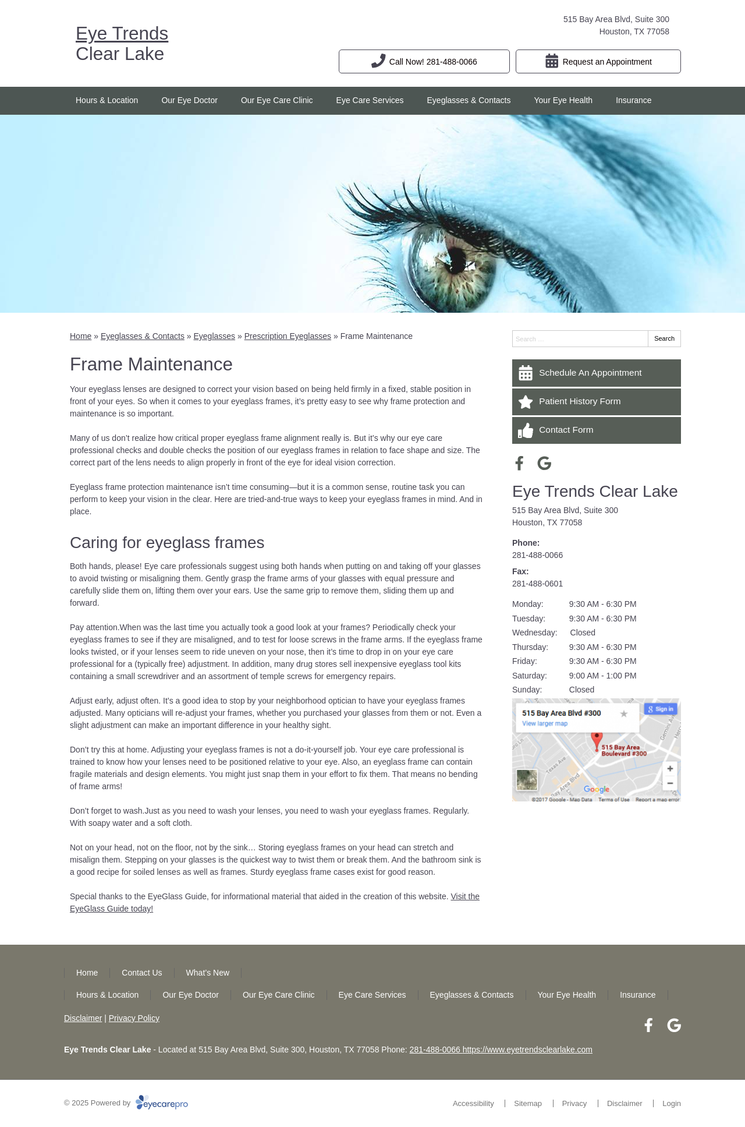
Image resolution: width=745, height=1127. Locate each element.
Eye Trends (122, 33)
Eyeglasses (214, 336)
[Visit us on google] (544, 463)
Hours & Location (107, 100)
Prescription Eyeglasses (287, 336)
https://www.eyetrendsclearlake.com (528, 1049)
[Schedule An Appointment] (596, 372)
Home (80, 336)
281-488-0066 (537, 555)
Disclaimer (83, 1018)
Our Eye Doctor (189, 100)
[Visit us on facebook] (519, 463)
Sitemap (528, 1103)
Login (671, 1103)
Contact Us (142, 972)
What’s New (207, 972)
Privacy (574, 1103)
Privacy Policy (134, 1018)
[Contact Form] (596, 430)
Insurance (633, 100)
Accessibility (473, 1103)
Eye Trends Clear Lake (595, 491)
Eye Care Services (370, 100)
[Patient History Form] (596, 401)
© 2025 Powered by (126, 1102)
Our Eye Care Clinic (277, 100)
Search (664, 338)
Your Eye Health (563, 100)
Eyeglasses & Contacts (469, 100)
